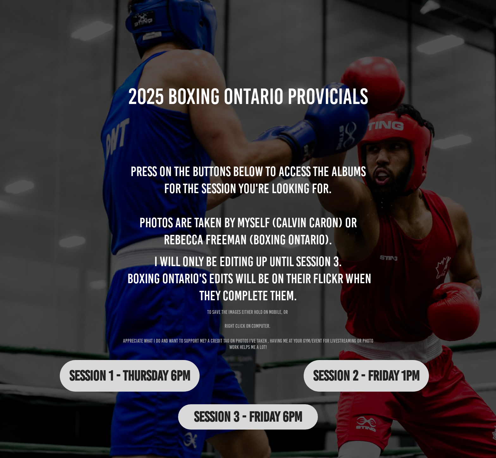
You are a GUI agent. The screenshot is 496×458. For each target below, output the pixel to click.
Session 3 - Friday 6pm (248, 416)
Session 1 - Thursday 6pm (129, 375)
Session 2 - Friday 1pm (366, 375)
